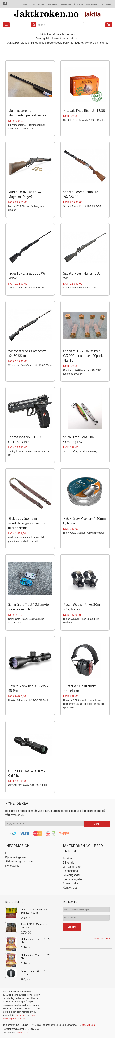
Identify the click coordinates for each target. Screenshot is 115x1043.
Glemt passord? (101, 948)
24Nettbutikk (21, 1040)
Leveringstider (65, 4)
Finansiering (52, 4)
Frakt (8, 860)
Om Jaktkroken (39, 4)
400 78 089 (93, 1032)
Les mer (20, 1022)
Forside (67, 865)
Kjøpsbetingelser (92, 4)
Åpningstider (79, 4)
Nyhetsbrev (12, 873)
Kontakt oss (106, 4)
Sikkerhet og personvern (20, 869)
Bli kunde (68, 870)
